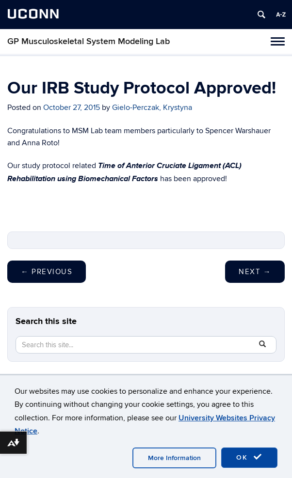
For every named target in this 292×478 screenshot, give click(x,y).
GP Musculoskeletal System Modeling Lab (88, 41)
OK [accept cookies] (249, 457)
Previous (46, 271)
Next (255, 271)
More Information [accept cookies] (174, 458)
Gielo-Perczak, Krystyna (152, 107)
